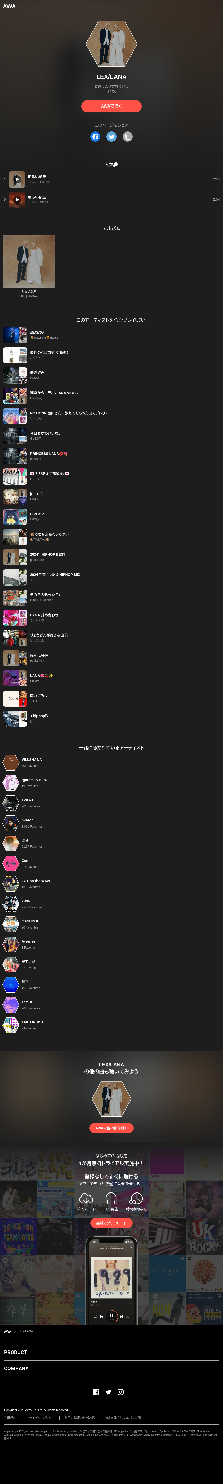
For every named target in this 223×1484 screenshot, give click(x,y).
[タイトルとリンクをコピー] (128, 136)
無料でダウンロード (111, 1223)
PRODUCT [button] (15, 1352)
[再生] (17, 179)
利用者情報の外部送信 (80, 1418)
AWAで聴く (111, 106)
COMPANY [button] (16, 1368)
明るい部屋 (28, 291)
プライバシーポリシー (40, 1418)
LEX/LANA (26, 1331)
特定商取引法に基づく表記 (123, 1418)
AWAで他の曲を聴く (111, 1128)
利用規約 (10, 1418)
